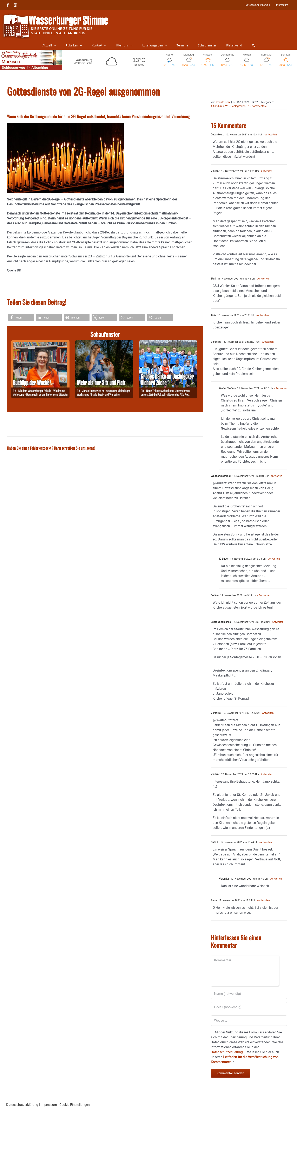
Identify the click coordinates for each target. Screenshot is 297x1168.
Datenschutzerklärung (22, 1105)
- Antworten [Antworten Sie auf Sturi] (262, 278)
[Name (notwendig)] (249, 994)
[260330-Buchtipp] (40, 342)
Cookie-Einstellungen (74, 1105)
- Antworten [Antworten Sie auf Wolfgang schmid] (275, 476)
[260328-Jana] (104, 342)
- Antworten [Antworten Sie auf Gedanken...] (270, 134)
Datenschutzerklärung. (227, 1052)
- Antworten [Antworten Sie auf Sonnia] (263, 595)
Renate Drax (223, 102)
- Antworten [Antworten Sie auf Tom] (262, 315)
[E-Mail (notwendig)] (249, 1007)
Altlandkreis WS (220, 106)
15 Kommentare (257, 106)
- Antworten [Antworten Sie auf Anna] (263, 900)
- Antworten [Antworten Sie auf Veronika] (267, 341)
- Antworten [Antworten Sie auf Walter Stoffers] (280, 388)
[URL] (249, 1020)
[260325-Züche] (168, 342)
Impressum (49, 1105)
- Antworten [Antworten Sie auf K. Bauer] (273, 558)
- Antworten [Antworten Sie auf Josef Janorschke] (277, 622)
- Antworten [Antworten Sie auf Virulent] (265, 171)
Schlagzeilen (238, 106)
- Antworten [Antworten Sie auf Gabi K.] (265, 842)
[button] (253, 45)
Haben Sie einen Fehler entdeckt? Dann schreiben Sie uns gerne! (51, 448)
